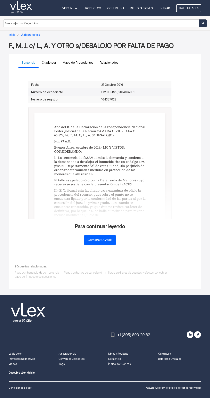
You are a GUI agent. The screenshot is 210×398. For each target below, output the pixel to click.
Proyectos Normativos (22, 358)
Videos (13, 363)
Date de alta (189, 8)
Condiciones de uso (20, 387)
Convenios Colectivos (71, 358)
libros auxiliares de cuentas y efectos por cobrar (137, 272)
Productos (92, 8)
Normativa (114, 358)
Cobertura (115, 8)
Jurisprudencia (67, 353)
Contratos (164, 353)
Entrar (164, 8)
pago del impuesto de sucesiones (35, 276)
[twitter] (190, 334)
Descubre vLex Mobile (22, 372)
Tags (61, 363)
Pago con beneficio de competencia (37, 272)
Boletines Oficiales (169, 358)
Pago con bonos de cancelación (84, 272)
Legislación (15, 353)
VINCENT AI (70, 8)
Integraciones (141, 8)
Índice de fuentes (119, 363)
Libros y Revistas (118, 353)
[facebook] (197, 334)
